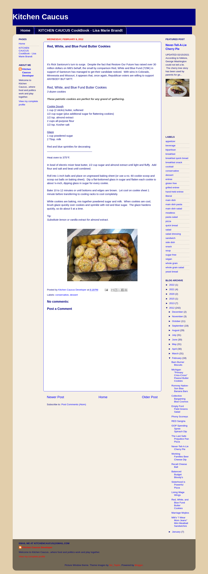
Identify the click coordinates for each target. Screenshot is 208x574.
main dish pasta (174, 204)
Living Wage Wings (177, 493)
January (176, 531)
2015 (172, 298)
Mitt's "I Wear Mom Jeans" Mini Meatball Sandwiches (179, 521)
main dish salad (174, 208)
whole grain (172, 263)
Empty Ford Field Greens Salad (179, 409)
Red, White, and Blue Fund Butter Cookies (179, 504)
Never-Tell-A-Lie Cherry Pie (179, 448)
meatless (170, 212)
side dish (170, 242)
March (175, 353)
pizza (168, 221)
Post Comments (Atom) (73, 404)
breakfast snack (174, 162)
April (175, 349)
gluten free (171, 183)
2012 (172, 307)
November (178, 316)
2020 (172, 294)
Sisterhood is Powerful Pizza (178, 485)
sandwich (170, 238)
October (176, 321)
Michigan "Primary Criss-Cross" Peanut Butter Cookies (180, 375)
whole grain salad (175, 267)
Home (25, 30)
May (174, 344)
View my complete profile (32, 556)
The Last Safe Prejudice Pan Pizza (180, 439)
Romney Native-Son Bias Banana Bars (179, 388)
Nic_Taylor (114, 565)
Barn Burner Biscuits (177, 363)
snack (169, 246)
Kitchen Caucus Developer (28, 72)
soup (168, 250)
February (177, 358)
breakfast (170, 154)
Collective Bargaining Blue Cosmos (179, 398)
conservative (62, 294)
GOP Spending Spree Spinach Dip (179, 428)
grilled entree (172, 187)
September (178, 325)
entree (169, 179)
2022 (172, 284)
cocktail (170, 166)
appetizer (170, 141)
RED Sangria (178, 421)
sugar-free (171, 254)
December (178, 312)
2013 (172, 303)
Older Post (150, 397)
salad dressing (173, 234)
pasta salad (172, 217)
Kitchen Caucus (40, 17)
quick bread (172, 225)
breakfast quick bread (177, 158)
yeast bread (172, 271)
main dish (171, 200)
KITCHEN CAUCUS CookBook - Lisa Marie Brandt (81, 30)
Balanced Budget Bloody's (177, 474)
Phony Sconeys (179, 416)
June (175, 339)
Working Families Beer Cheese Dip (180, 456)
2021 (172, 289)
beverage (170, 145)
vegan (169, 259)
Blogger (139, 565)
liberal (169, 196)
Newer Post (55, 397)
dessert (74, 294)
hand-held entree (175, 191)
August (176, 330)
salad (168, 229)
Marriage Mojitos (180, 512)
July (174, 335)
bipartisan (171, 149)
